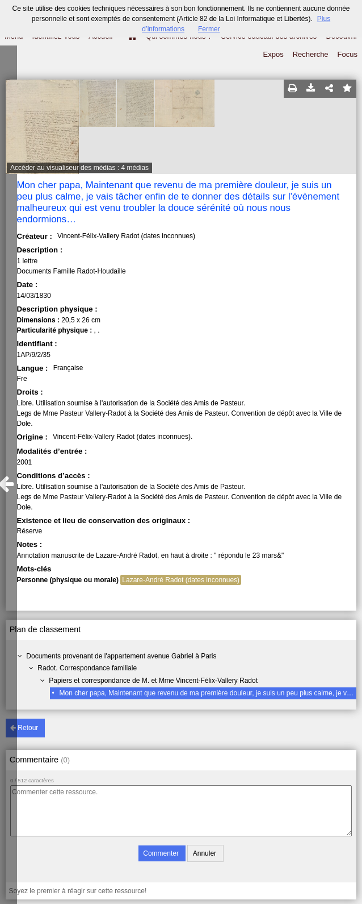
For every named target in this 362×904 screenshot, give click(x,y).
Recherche (311, 54)
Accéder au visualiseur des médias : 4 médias (79, 168)
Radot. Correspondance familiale (87, 668)
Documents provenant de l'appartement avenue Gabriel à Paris (121, 656)
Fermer (209, 29)
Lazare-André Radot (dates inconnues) (180, 580)
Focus (347, 54)
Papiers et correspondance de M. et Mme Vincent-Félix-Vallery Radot (153, 681)
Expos (273, 54)
